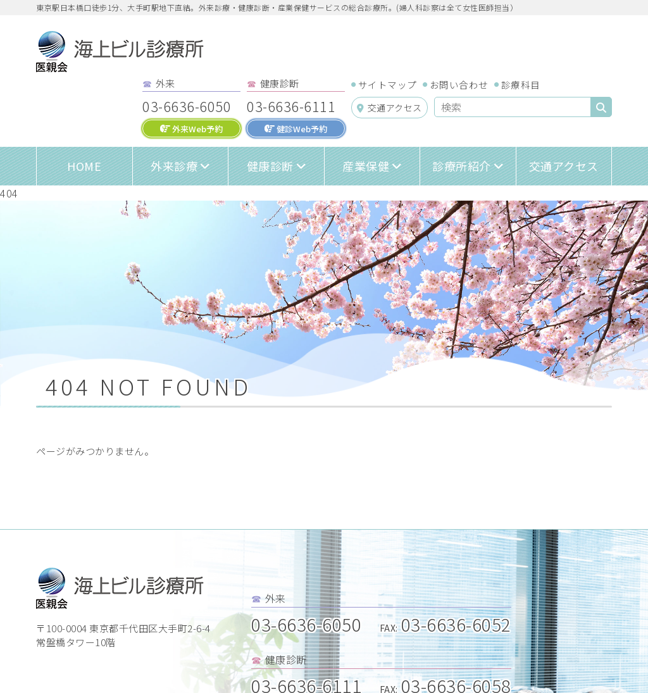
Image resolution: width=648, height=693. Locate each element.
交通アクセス (389, 107)
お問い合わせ (459, 84)
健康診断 (270, 166)
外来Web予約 (191, 129)
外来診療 (174, 166)
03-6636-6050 (186, 106)
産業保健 (365, 166)
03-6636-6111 (291, 106)
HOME (84, 166)
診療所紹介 (461, 166)
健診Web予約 (296, 129)
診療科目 (520, 84)
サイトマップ (387, 84)
